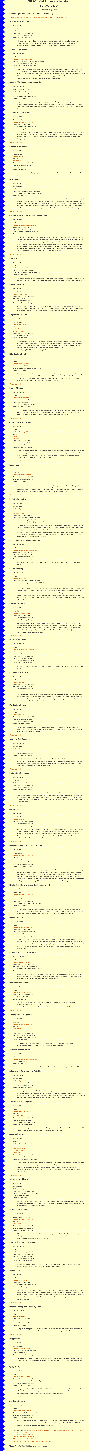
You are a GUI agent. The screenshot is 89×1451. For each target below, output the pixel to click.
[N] (39, 17)
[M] (37, 17)
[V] (57, 17)
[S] (51, 17)
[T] (53, 17)
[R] (48, 17)
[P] (44, 17)
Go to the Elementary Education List (23, 1436)
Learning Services (18, 331)
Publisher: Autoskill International (22, 59)
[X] (62, 17)
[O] (42, 17)
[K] (33, 17)
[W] (60, 17)
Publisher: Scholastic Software (22, 1348)
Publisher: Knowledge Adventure (22, 432)
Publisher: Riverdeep (19, 156)
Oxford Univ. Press (18, 513)
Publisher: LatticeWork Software (22, 992)
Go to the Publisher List (20, 1432)
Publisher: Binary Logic (20, 189)
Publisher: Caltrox (18, 31)
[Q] (46, 17)
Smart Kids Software (19, 1148)
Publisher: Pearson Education (21, 962)
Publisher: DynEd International (22, 509)
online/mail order (18, 654)
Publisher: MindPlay (19, 714)
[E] (20, 17)
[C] (15, 17)
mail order (16, 438)
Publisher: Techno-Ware (20, 294)
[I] (28, 17)
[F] (22, 17)
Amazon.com (17, 1028)
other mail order (17, 1031)
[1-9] (30, 1430)
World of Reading (18, 329)
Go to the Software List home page (23, 1434)
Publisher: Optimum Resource (22, 1081)
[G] (24, 17)
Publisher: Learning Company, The (23, 92)
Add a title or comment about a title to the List (26, 1439)
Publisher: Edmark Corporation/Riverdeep (25, 550)
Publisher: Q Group (18, 819)
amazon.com (17, 160)
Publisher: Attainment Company (22, 613)
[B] (13, 17)
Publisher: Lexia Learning (20, 578)
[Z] (66, 17)
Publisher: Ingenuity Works (21, 397)
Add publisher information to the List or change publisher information (33, 1441)
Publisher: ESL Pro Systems (21, 324)
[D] (18, 17)
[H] (27, 17)
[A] (11, 17)
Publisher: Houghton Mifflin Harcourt (23, 268)
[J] (30, 17)
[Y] (64, 17)
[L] (35, 17)
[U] (55, 17)
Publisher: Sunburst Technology (22, 1376)
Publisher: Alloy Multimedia (21, 363)
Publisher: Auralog (18, 1189)
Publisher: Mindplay (19, 682)
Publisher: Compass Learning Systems (24, 749)
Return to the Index (16, 142)
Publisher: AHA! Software (20, 1280)
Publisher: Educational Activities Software (25, 225)
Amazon (15, 436)
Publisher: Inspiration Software (22, 474)
